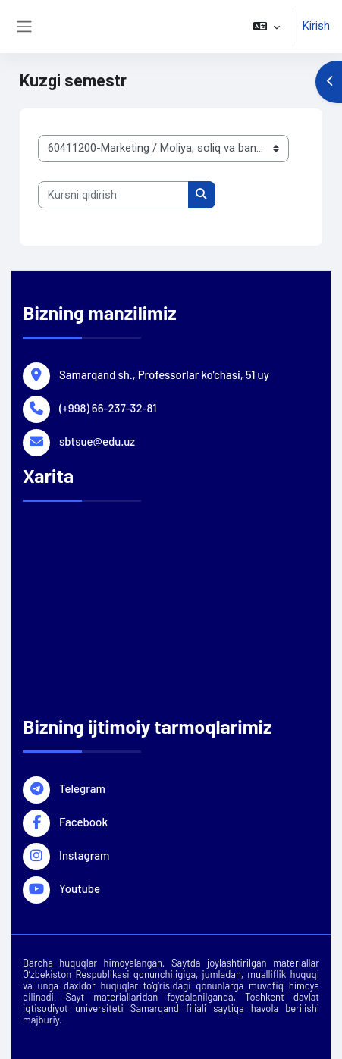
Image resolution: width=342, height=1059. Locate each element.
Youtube (79, 887)
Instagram (84, 854)
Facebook (83, 821)
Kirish (316, 26)
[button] (266, 26)
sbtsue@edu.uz (97, 440)
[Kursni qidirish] (113, 194)
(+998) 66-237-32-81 (107, 407)
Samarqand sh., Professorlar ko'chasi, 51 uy (164, 373)
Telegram (82, 787)
